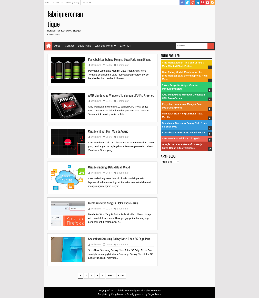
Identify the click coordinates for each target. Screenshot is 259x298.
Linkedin (197, 2)
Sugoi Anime (155, 294)
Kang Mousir (117, 294)
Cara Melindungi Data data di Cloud (109, 167)
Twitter (187, 2)
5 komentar (122, 136)
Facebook (182, 2)
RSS (212, 2)
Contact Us (58, 2)
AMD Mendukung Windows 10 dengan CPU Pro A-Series (121, 95)
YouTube (207, 2)
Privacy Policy (72, 2)
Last (121, 275)
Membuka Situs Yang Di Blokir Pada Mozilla (113, 203)
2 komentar (122, 101)
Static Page (84, 45)
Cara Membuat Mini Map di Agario (108, 131)
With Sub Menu (104, 45)
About (48, 2)
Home (48, 46)
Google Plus (192, 2)
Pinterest (202, 2)
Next (111, 275)
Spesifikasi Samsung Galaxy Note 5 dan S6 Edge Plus (119, 239)
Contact (69, 45)
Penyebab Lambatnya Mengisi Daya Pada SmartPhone (119, 59)
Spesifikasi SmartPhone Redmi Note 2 (183, 132)
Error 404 (125, 45)
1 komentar (122, 65)
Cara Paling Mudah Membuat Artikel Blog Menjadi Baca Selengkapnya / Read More (184, 76)
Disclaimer (86, 2)
